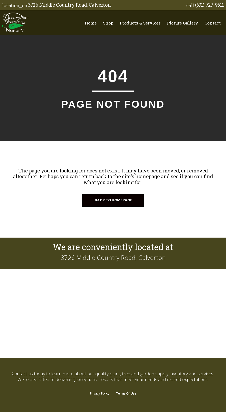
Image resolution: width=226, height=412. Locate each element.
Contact (213, 23)
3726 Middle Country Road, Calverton (56, 5)
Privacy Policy (99, 393)
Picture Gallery (182, 23)
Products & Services (140, 23)
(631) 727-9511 (205, 5)
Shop (108, 23)
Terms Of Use (126, 393)
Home (91, 23)
